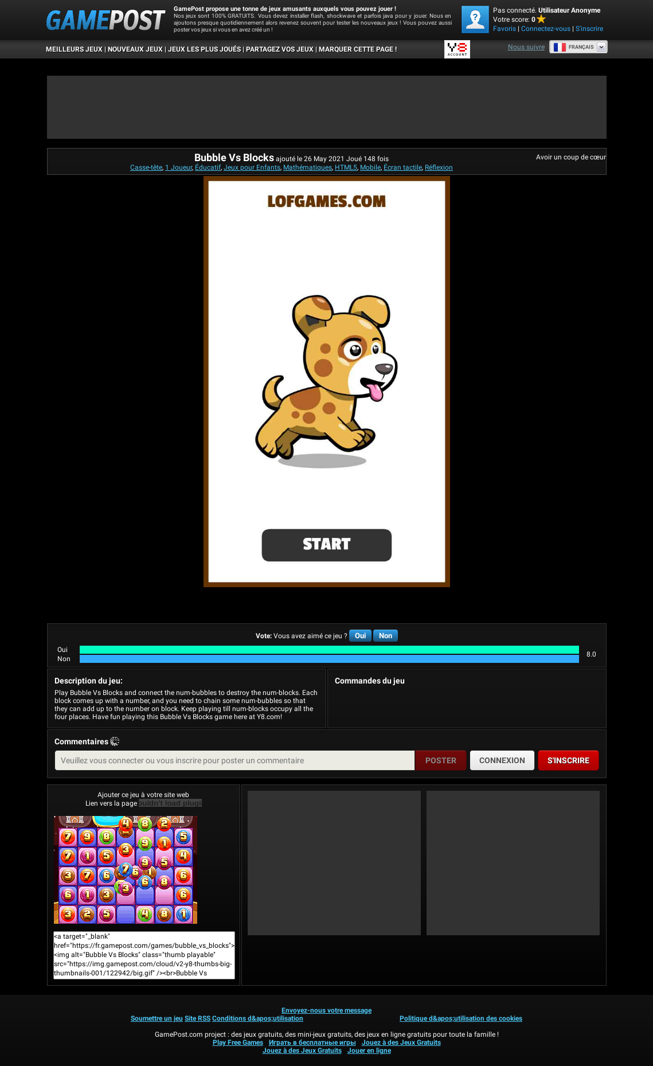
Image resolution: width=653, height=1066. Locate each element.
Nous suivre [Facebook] (526, 47)
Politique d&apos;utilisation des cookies (461, 1018)
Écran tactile (403, 167)
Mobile (370, 167)
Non (385, 635)
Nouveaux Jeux (135, 49)
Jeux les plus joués (204, 49)
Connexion (502, 760)
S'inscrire (589, 29)
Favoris (504, 29)
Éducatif (208, 167)
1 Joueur (178, 167)
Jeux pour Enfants (252, 167)
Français (573, 47)
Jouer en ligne (369, 1051)
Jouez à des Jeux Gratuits (401, 1042)
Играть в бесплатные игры (312, 1042)
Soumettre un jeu (157, 1018)
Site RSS (197, 1018)
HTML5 (346, 167)
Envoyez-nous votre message (326, 1010)
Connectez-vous (545, 29)
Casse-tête (146, 167)
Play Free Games (238, 1042)
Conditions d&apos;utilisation (257, 1018)
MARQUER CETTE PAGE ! (358, 49)
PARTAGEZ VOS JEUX (280, 49)
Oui (360, 635)
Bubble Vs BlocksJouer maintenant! (125, 869)
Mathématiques (307, 167)
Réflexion (439, 167)
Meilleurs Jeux (74, 49)
